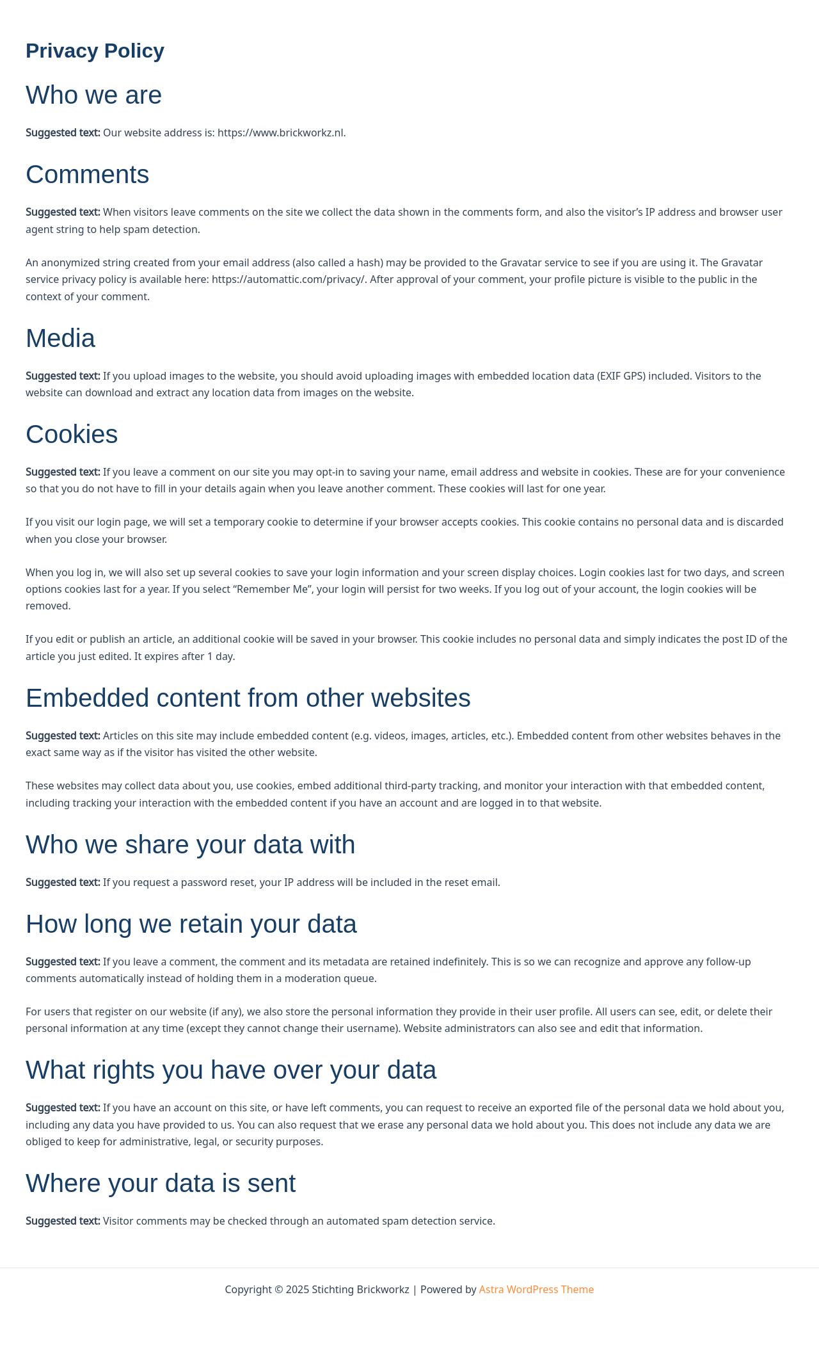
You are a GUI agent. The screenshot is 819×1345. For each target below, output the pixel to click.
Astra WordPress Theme (536, 1289)
